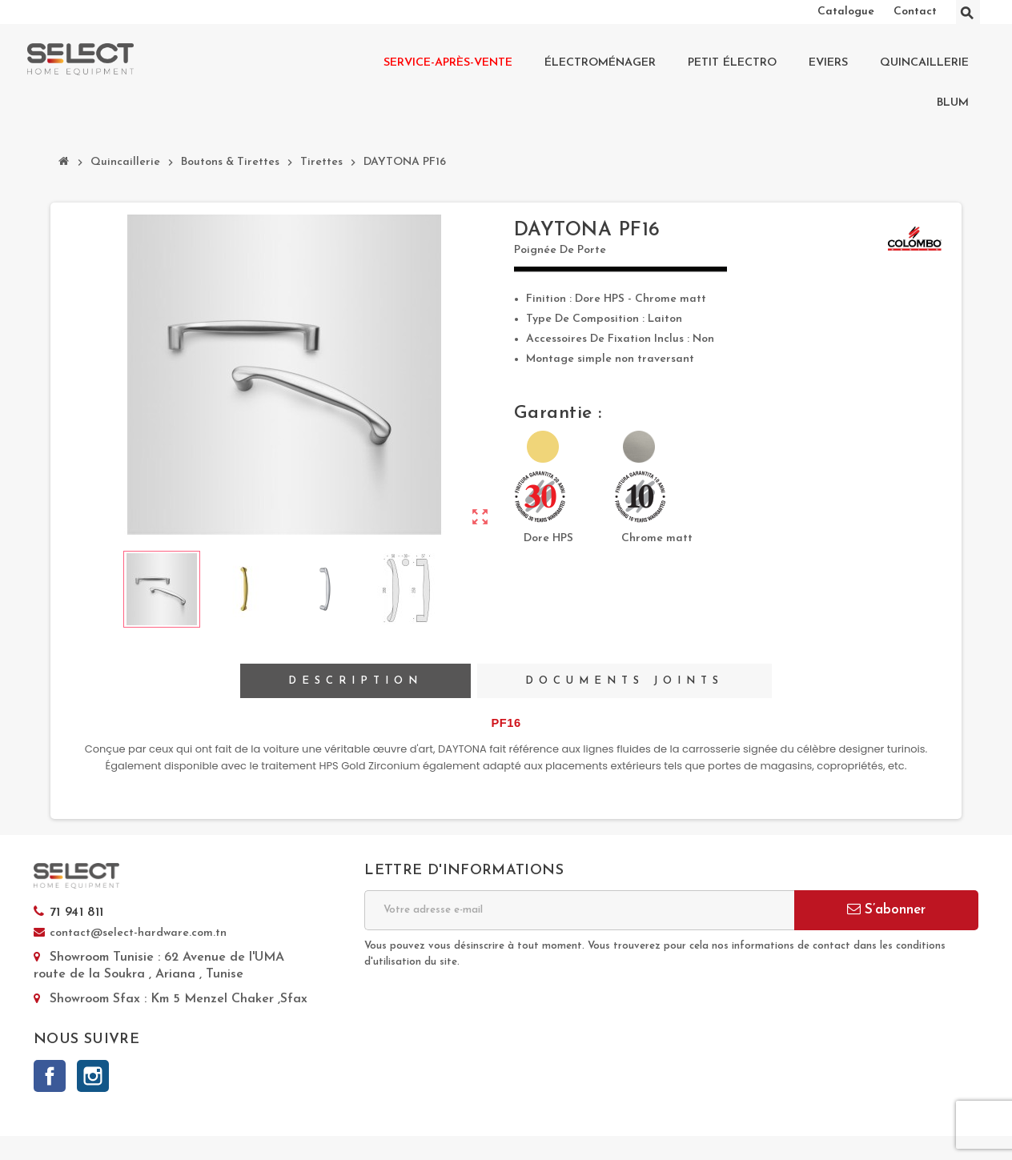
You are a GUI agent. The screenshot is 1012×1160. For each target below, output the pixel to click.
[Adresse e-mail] (579, 910)
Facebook (50, 1076)
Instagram (93, 1076)
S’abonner (886, 909)
